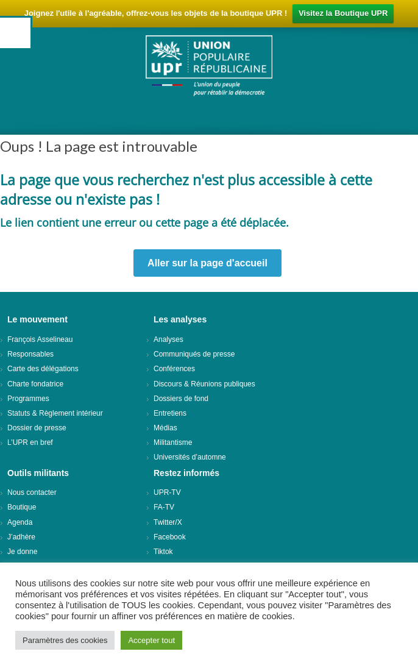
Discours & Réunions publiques (204, 384)
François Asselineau (40, 339)
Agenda (19, 522)
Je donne (22, 551)
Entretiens (170, 413)
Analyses (168, 339)
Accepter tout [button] (151, 640)
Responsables (30, 354)
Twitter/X (168, 522)
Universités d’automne (190, 457)
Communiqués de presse (194, 354)
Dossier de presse (36, 428)
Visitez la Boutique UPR (343, 13)
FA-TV (164, 507)
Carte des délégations (43, 368)
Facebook (170, 537)
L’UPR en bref (30, 442)
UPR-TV (167, 492)
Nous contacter (32, 492)
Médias (165, 428)
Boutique (21, 507)
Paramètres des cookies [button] (65, 640)
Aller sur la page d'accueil (207, 263)
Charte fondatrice (35, 384)
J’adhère (21, 537)
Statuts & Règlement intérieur (55, 413)
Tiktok (163, 551)
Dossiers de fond (181, 398)
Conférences (174, 368)
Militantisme (173, 442)
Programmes (28, 398)
